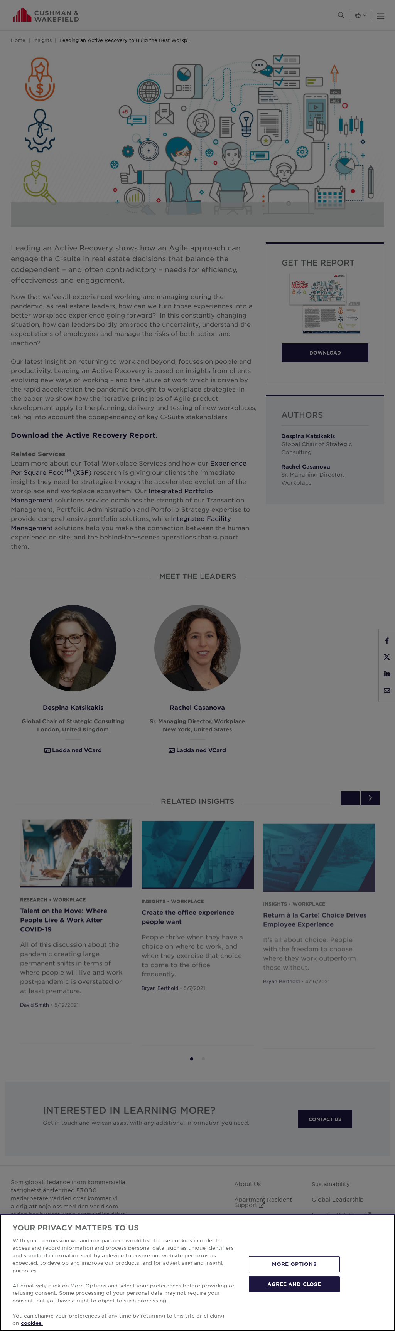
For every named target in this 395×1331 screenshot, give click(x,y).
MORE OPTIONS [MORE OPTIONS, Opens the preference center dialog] (294, 1264)
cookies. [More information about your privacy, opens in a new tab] (32, 1323)
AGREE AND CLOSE (294, 1284)
